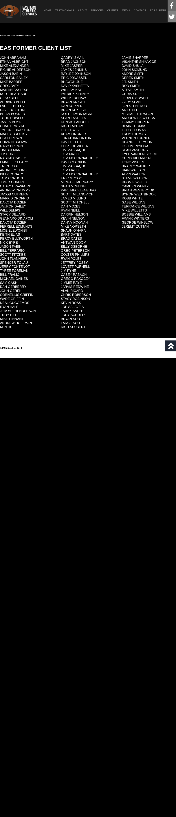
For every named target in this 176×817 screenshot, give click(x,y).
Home (47, 10)
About (82, 10)
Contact (140, 10)
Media (126, 10)
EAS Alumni (158, 10)
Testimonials (64, 10)
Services (97, 10)
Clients (112, 10)
